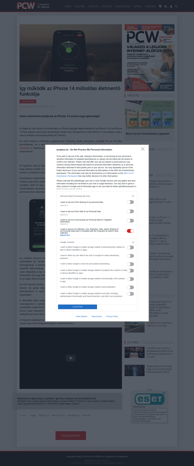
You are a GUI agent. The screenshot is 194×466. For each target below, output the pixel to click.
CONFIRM (77, 307)
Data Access (97, 316)
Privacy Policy (112, 316)
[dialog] (97, 233)
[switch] (130, 202)
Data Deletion (81, 316)
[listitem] (97, 196)
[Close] (143, 149)
